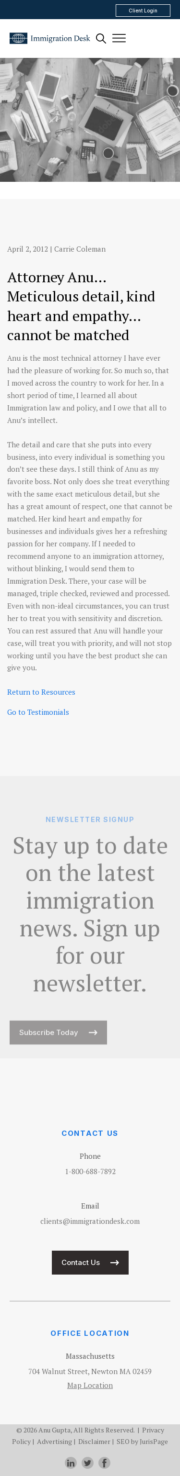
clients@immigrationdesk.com (90, 1221)
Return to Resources (41, 692)
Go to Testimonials (38, 712)
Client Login (143, 10)
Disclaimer (94, 1441)
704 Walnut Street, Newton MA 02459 (90, 1371)
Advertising (54, 1441)
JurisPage (154, 1441)
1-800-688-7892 (90, 1171)
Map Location (90, 1385)
